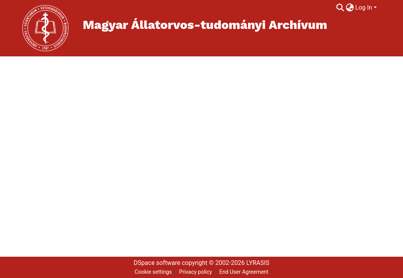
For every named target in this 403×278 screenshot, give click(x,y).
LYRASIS (257, 262)
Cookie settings (153, 272)
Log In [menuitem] (363, 7)
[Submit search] (340, 7)
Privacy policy (195, 272)
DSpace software (157, 262)
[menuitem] (349, 7)
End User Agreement (243, 272)
